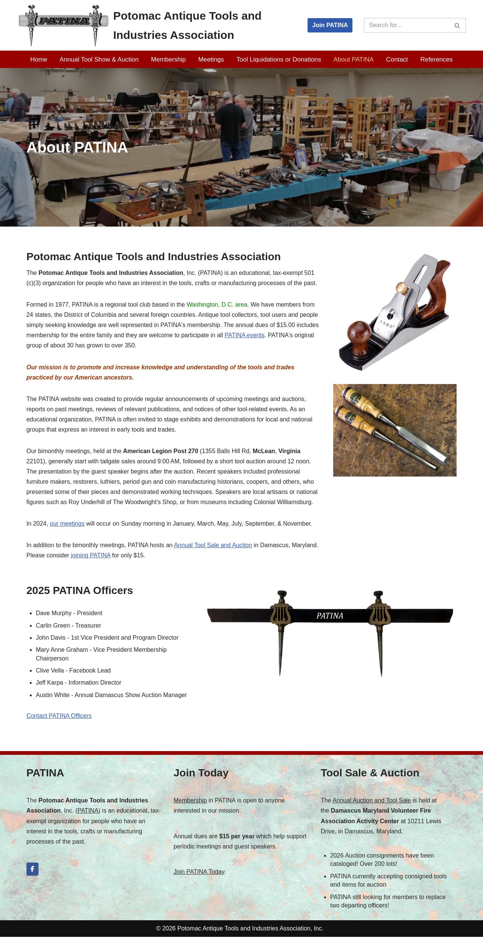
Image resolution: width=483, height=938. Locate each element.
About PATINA (354, 59)
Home (38, 59)
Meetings (211, 59)
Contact (397, 59)
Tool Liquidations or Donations (278, 59)
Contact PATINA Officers (59, 717)
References (437, 59)
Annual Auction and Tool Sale (371, 802)
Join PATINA (330, 25)
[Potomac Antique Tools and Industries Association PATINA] (154, 25)
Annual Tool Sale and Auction (214, 546)
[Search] (406, 25)
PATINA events (245, 335)
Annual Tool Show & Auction (98, 59)
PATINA (87, 812)
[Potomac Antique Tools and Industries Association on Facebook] (32, 870)
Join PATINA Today (199, 873)
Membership (168, 59)
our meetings (67, 524)
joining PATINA (91, 556)
